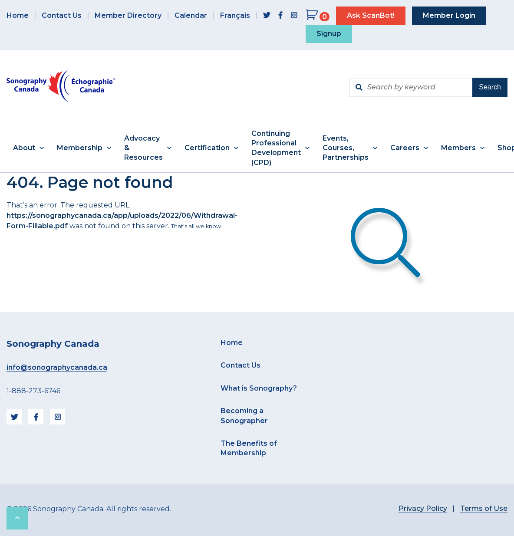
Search (490, 87)
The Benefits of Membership (249, 448)
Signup (328, 34)
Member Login (449, 15)
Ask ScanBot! (371, 15)
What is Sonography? (259, 388)
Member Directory (128, 15)
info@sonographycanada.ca (57, 367)
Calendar (191, 15)
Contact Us (62, 15)
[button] (28, 148)
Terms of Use (483, 508)
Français (235, 15)
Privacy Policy (423, 508)
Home (18, 15)
